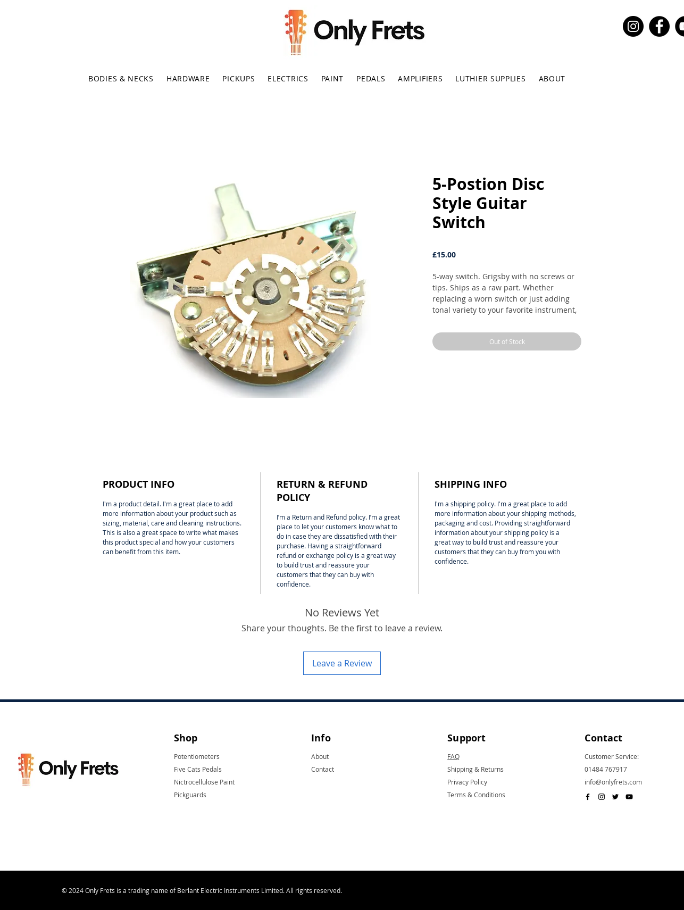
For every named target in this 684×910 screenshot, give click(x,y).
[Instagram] (633, 26)
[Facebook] (659, 26)
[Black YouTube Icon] (629, 796)
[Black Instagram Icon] (601, 796)
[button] (121, 78)
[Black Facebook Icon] (587, 796)
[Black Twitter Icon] (615, 796)
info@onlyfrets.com (613, 782)
